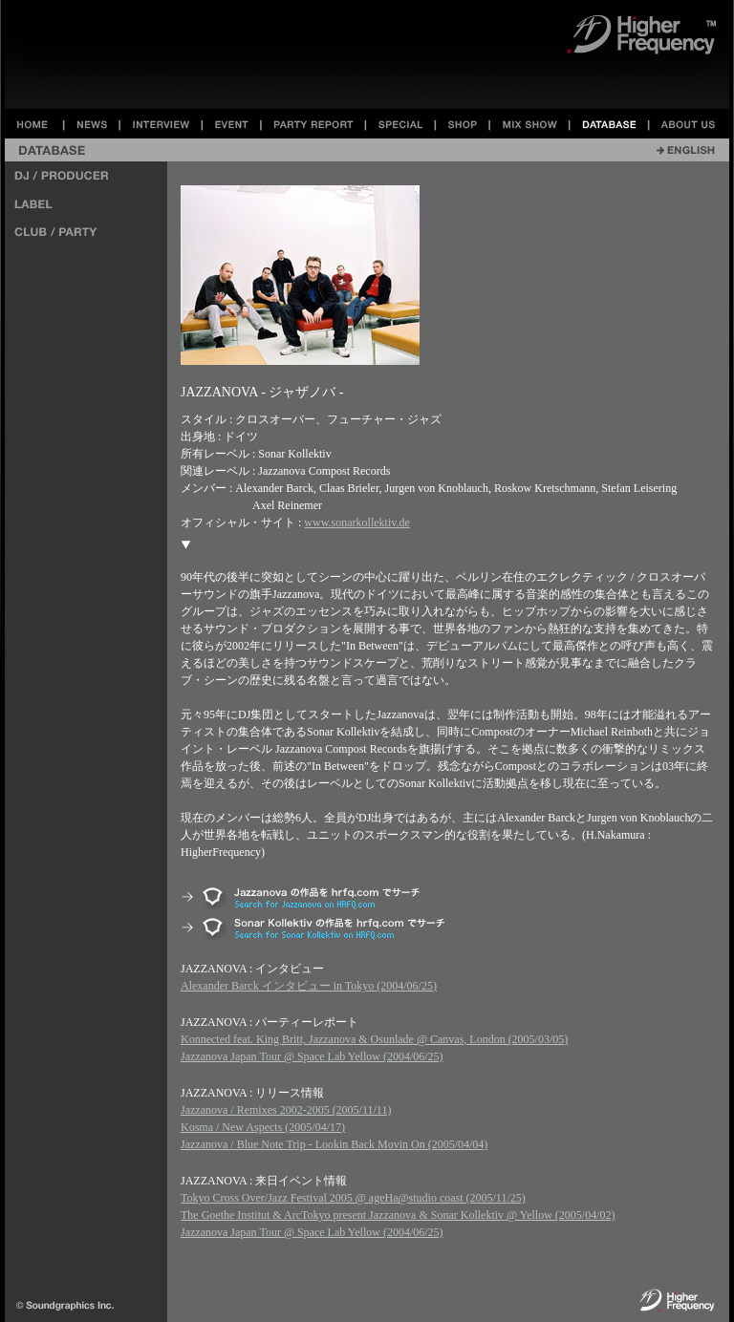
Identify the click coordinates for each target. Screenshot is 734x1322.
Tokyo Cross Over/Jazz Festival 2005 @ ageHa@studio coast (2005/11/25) (353, 1198)
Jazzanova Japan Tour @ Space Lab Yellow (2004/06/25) (312, 1056)
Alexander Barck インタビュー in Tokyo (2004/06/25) (309, 985)
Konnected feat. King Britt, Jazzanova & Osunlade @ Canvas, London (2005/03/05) (374, 1039)
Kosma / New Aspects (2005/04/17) (263, 1127)
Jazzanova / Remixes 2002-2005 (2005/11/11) (286, 1110)
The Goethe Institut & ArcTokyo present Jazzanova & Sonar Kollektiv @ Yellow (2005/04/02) (398, 1215)
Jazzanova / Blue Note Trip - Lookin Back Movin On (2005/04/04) (334, 1144)
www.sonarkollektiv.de (356, 522)
